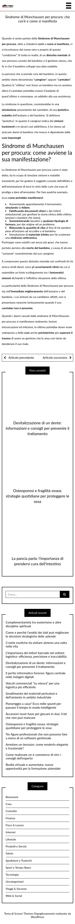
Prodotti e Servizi (16, 846)
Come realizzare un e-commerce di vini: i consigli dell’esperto (33, 756)
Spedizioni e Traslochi (19, 860)
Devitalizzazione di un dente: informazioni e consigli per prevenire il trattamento (37, 428)
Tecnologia (12, 874)
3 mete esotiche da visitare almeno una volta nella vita (36, 644)
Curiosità (11, 811)
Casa (8, 804)
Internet (10, 832)
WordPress (37, 917)
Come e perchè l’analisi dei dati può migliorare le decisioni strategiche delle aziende (37, 634)
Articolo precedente (21, 357)
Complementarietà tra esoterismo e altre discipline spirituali (33, 624)
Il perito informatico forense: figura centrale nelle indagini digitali (35, 675)
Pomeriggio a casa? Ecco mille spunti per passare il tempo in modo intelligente (33, 705)
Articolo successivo (55, 357)
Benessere (12, 797)
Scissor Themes (23, 913)
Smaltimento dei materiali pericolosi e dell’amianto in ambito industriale (31, 695)
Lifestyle (11, 839)
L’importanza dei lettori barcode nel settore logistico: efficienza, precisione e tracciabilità (36, 654)
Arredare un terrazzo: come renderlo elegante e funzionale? (37, 746)
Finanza (10, 818)
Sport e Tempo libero (18, 867)
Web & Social (14, 895)
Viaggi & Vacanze (16, 888)
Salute (9, 853)
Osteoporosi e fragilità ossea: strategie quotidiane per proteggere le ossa (37, 496)
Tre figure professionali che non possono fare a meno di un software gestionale (36, 736)
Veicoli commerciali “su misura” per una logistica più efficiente (32, 685)
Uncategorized (14, 881)
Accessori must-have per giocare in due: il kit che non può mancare (36, 715)
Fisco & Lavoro (15, 825)
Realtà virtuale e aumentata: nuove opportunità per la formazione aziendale (33, 766)
